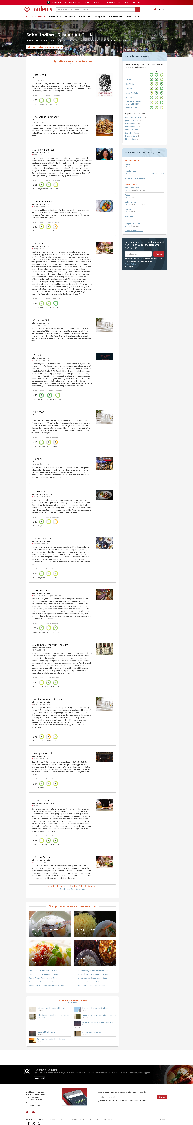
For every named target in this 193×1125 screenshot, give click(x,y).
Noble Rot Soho (132, 93)
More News (72, 1002)
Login (157, 9)
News (128, 16)
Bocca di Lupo (131, 108)
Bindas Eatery (42, 857)
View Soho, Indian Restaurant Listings (45, 47)
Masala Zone (41, 800)
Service (48, 95)
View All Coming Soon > (134, 231)
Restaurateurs (109, 1119)
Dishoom (38, 243)
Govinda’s (38, 412)
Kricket (37, 355)
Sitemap (51, 1119)
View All (73, 64)
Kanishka (39, 491)
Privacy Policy (130, 264)
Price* (34, 95)
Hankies (38, 459)
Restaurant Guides (36, 16)
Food (41, 95)
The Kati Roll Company (46, 117)
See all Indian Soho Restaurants (72, 889)
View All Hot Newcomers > (135, 178)
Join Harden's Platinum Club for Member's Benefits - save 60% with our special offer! (97, 2)
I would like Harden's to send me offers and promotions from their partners (143, 259)
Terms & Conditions (76, 1119)
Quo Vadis (130, 84)
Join (165, 9)
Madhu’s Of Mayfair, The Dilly (51, 644)
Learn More (39, 1078)
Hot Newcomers (116, 16)
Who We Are (70, 16)
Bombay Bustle (43, 538)
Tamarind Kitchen (43, 201)
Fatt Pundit (39, 75)
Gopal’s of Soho (42, 320)
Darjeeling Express (43, 149)
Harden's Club (55, 16)
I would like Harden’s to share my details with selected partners (122, 1100)
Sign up (159, 254)
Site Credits (162, 1119)
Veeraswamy (41, 590)
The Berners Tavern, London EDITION (134, 102)
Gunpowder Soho (44, 753)
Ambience (56, 95)
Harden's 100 (84, 16)
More (137, 16)
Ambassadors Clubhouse (48, 699)
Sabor (128, 75)
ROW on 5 (130, 97)
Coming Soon (99, 16)
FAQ (61, 1119)
